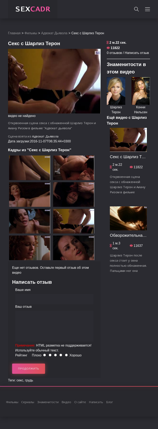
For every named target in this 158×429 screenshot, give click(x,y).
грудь (29, 380)
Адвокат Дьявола (54, 33)
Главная (14, 33)
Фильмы (30, 33)
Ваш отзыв (23, 306)
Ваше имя (22, 290)
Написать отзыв (137, 53)
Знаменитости (48, 402)
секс (19, 380)
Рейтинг (21, 355)
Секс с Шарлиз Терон (130, 156)
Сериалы (27, 402)
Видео (66, 402)
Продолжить (28, 368)
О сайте (80, 402)
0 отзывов (114, 53)
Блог (109, 402)
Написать (96, 402)
